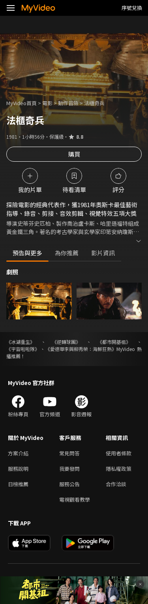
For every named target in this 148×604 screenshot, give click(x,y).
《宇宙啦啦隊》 (22, 348)
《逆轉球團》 (66, 341)
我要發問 (69, 468)
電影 (47, 103)
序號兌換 (132, 7)
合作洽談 (116, 484)
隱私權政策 (118, 468)
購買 (74, 154)
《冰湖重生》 (20, 341)
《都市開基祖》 (114, 341)
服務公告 (69, 484)
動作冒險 (68, 103)
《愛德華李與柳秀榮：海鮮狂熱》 (80, 348)
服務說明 (18, 468)
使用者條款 (118, 453)
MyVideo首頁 (21, 103)
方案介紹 (18, 453)
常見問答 (69, 453)
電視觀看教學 (74, 499)
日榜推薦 (18, 484)
